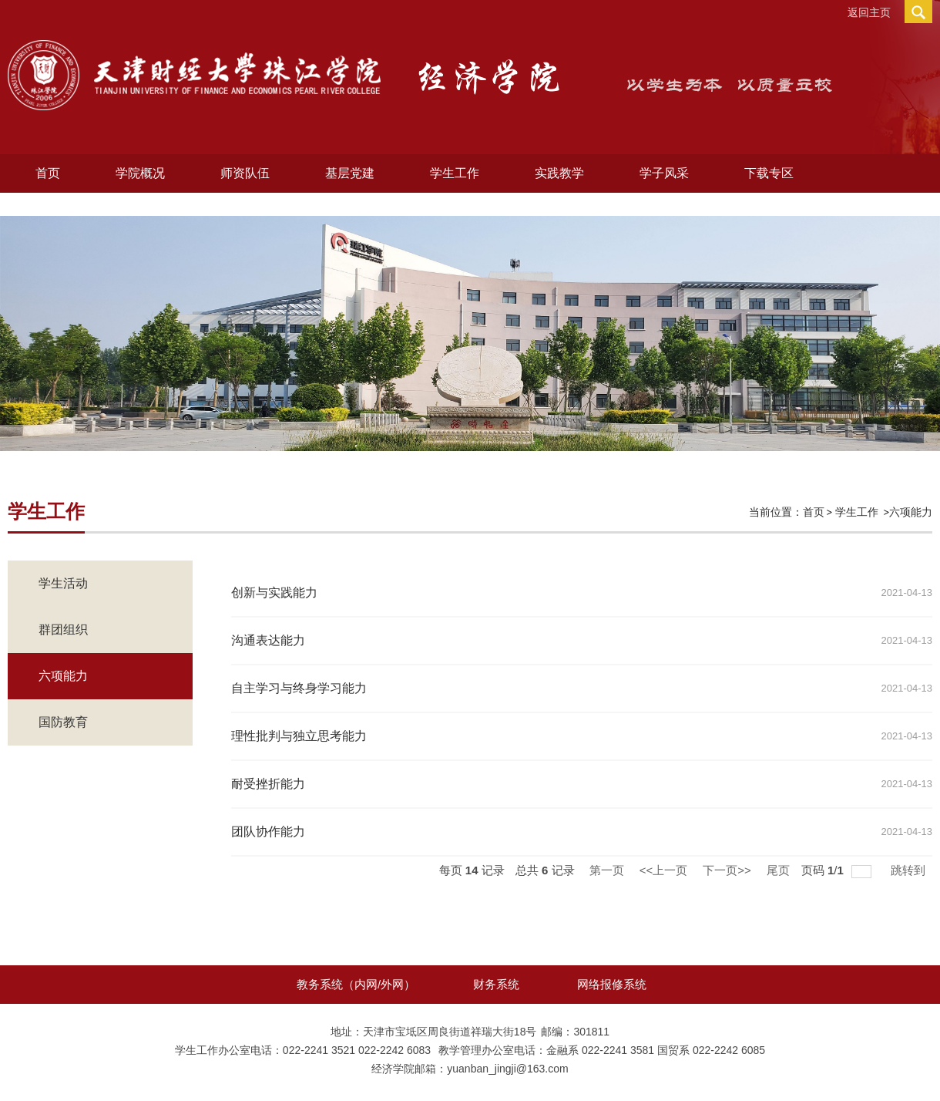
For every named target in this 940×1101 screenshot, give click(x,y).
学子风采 (664, 173)
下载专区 (769, 173)
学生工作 (454, 173)
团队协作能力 (268, 831)
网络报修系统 (611, 984)
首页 (47, 173)
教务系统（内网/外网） (356, 984)
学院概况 (140, 173)
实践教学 (559, 173)
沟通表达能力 (268, 640)
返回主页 (869, 12)
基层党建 (349, 173)
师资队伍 (245, 173)
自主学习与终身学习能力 (299, 688)
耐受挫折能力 (268, 783)
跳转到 (909, 870)
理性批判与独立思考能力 (299, 735)
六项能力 (910, 512)
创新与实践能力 (274, 592)
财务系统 (496, 984)
